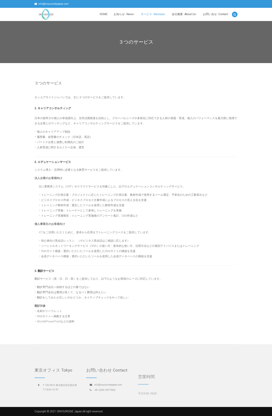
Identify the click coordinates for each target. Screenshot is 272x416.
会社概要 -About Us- (184, 14)
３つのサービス (48, 83)
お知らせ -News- (124, 14)
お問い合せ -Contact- (216, 14)
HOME (103, 14)
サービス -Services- (153, 14)
